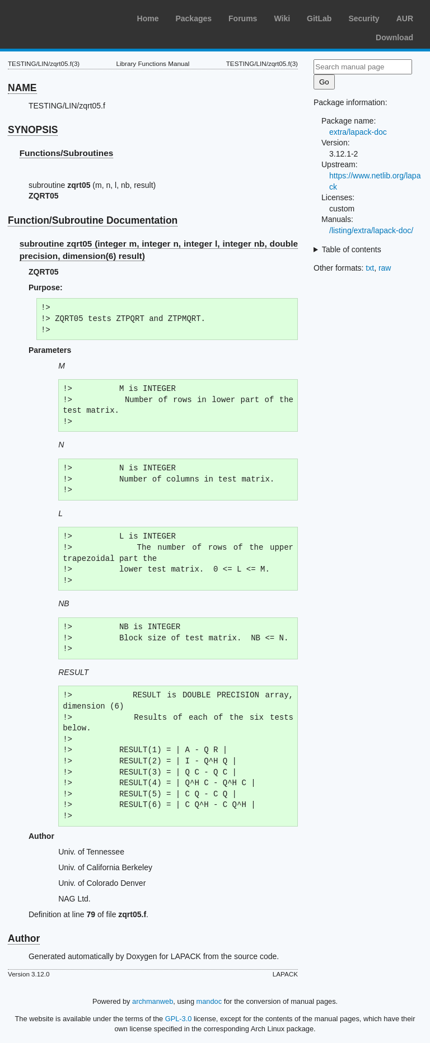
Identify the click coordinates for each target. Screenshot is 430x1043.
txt (370, 267)
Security (363, 18)
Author (24, 938)
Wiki (282, 18)
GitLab (319, 18)
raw (384, 267)
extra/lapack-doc (358, 132)
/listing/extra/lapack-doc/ (371, 230)
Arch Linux (61, 17)
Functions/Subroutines (67, 153)
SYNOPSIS (33, 129)
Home (148, 18)
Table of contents (351, 249)
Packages (193, 18)
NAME (22, 87)
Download (394, 37)
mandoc (209, 1001)
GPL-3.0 (178, 1018)
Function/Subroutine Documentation (92, 220)
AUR (404, 18)
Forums (242, 18)
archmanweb (152, 1001)
